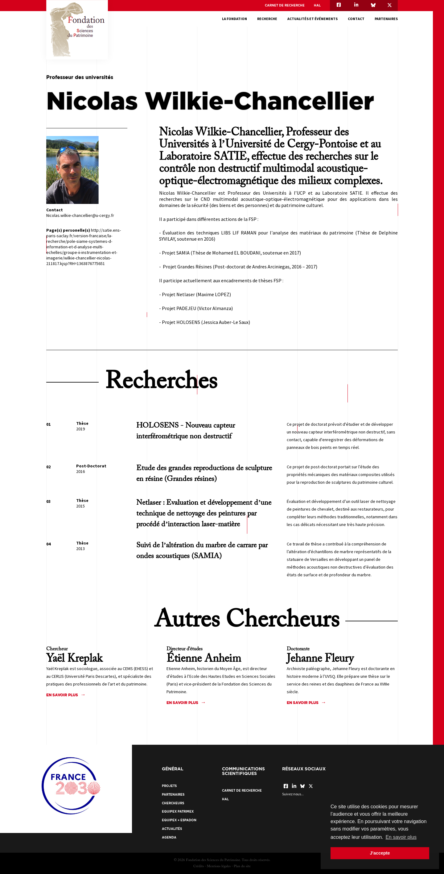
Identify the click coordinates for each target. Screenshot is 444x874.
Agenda (169, 837)
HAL (317, 5)
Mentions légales (219, 866)
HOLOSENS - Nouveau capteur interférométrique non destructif (185, 431)
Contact (356, 18)
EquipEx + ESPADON (179, 820)
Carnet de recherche (285, 5)
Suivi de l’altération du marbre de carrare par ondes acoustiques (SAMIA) (202, 551)
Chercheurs (173, 803)
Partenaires (386, 18)
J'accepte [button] (380, 853)
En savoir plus (62, 695)
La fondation (234, 18)
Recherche (267, 18)
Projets (169, 786)
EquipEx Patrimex (178, 811)
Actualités (172, 829)
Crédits (198, 866)
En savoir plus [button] (401, 837)
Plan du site (242, 866)
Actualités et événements (312, 18)
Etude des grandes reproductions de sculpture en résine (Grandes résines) (204, 474)
